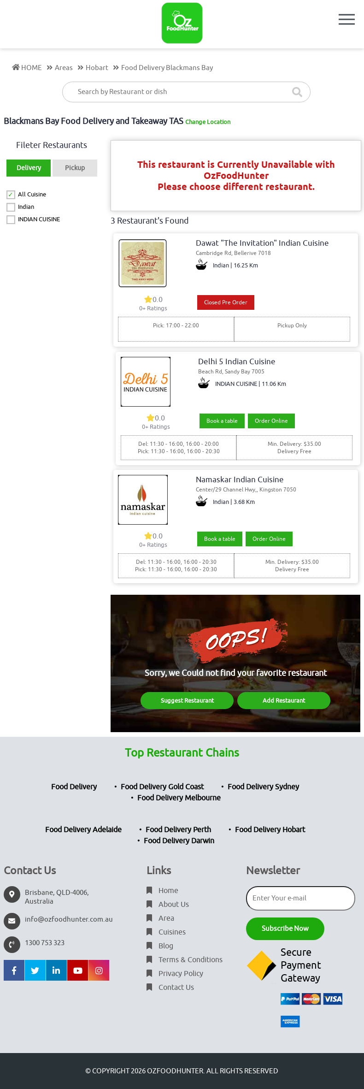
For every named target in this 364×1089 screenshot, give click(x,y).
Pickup (75, 168)
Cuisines (166, 932)
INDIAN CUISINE (39, 219)
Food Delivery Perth (178, 830)
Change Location (207, 122)
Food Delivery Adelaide (83, 830)
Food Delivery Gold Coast (162, 787)
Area (160, 918)
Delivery (29, 168)
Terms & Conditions (185, 960)
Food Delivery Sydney (263, 787)
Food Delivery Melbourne (179, 798)
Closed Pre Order (225, 302)
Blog (160, 946)
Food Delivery (74, 787)
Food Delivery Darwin (179, 841)
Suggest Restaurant (187, 700)
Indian (26, 207)
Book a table (222, 421)
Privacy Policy (175, 973)
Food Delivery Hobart (270, 830)
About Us (168, 904)
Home (162, 890)
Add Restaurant (284, 700)
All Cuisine (32, 194)
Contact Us (170, 987)
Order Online (271, 421)
